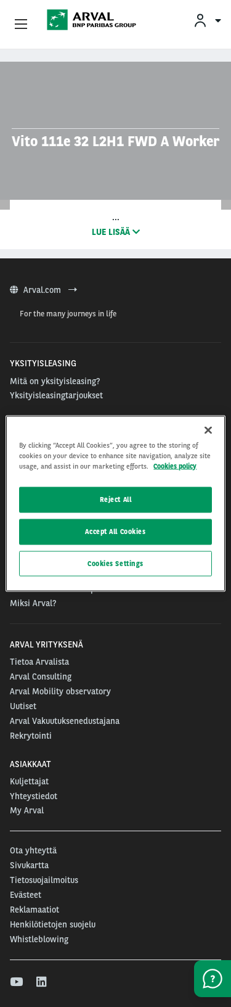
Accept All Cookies (115, 531)
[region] (115, 503)
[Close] (208, 429)
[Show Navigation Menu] (21, 24)
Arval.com (43, 290)
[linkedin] (42, 982)
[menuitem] (207, 20)
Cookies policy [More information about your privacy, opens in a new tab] (175, 465)
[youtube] (16, 982)
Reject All (116, 499)
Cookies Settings (115, 563)
